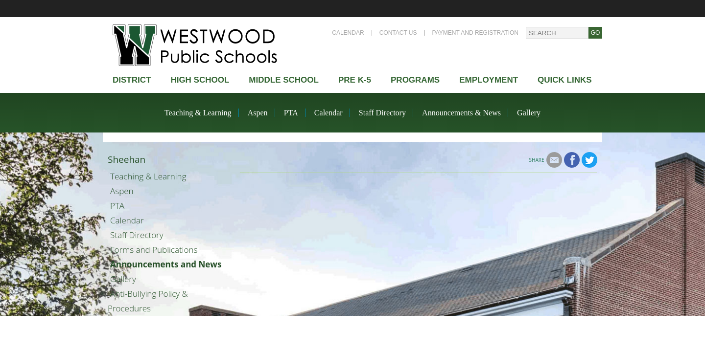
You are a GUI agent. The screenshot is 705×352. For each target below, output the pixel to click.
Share (536, 159)
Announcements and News (165, 264)
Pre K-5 (354, 80)
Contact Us (398, 33)
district (132, 80)
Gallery (528, 113)
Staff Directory (382, 113)
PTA (291, 113)
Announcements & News (461, 113)
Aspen (258, 113)
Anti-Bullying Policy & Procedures (148, 301)
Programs (415, 80)
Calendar (348, 33)
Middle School (284, 80)
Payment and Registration (475, 33)
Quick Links (565, 80)
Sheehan (126, 159)
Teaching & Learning (198, 113)
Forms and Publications (153, 249)
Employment (488, 80)
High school (199, 80)
